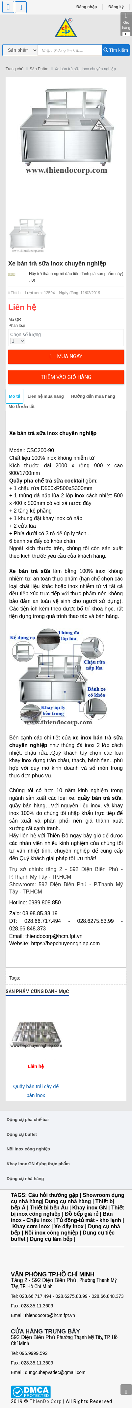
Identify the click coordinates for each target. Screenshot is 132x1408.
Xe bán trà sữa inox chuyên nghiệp (85, 69)
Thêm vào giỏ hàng (66, 377)
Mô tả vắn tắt (22, 406)
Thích (14, 293)
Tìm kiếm (115, 50)
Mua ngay (66, 356)
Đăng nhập (86, 7)
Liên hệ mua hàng (46, 396)
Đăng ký (116, 7)
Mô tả (14, 396)
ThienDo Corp (46, 1401)
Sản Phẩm (39, 69)
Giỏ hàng (126, 24)
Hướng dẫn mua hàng (93, 396)
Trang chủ (14, 69)
